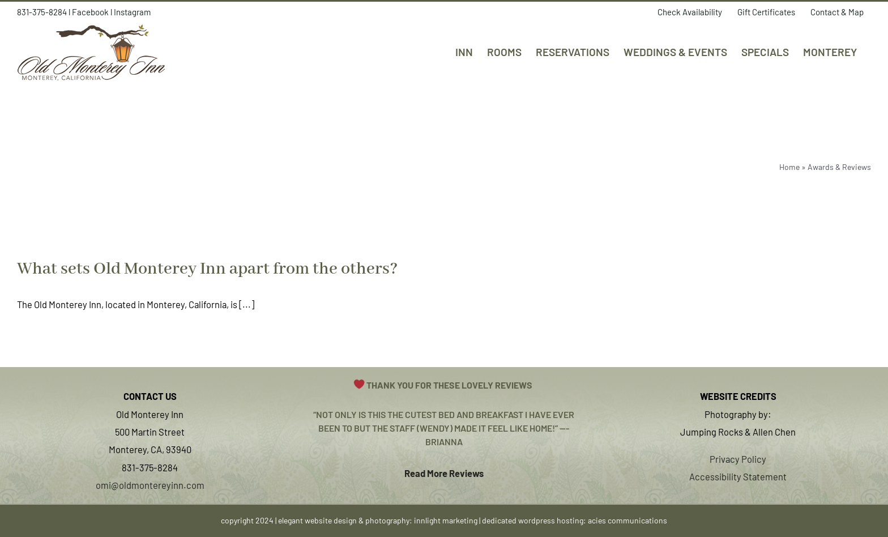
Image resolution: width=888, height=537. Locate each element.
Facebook (90, 12)
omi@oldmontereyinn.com (150, 485)
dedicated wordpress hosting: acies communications (574, 520)
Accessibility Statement (738, 476)
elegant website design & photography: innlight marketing (377, 520)
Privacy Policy (738, 458)
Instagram (132, 12)
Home (789, 167)
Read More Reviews (444, 473)
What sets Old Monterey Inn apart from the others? (207, 269)
